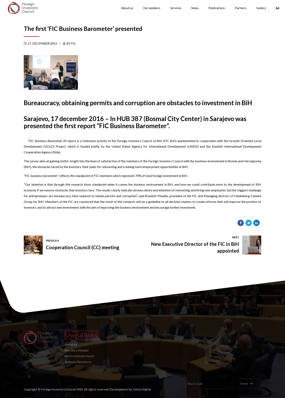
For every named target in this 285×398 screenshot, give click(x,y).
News (195, 8)
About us (127, 8)
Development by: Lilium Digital (130, 389)
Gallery (261, 8)
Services (175, 8)
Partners (240, 8)
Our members (151, 8)
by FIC (71, 43)
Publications (216, 8)
